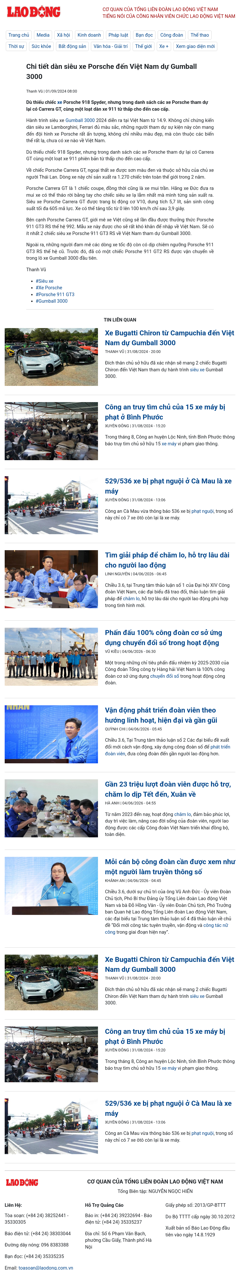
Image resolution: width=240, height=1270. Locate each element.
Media (43, 35)
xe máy (169, 444)
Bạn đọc (144, 35)
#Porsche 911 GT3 (55, 294)
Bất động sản (72, 46)
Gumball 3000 (80, 120)
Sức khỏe (41, 46)
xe (59, 102)
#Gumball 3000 (52, 301)
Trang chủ (18, 35)
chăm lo (131, 598)
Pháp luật (118, 35)
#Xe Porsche (49, 287)
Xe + (164, 46)
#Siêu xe (44, 281)
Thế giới (143, 46)
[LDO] (51, 358)
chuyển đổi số (164, 676)
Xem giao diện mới (195, 46)
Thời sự (16, 46)
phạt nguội (202, 511)
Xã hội (63, 35)
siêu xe (197, 369)
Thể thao (200, 35)
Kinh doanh (89, 35)
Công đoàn (171, 35)
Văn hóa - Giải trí (111, 46)
